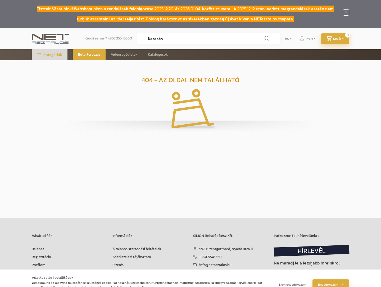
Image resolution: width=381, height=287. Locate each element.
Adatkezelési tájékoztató (131, 256)
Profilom (38, 264)
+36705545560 (120, 38)
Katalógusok (158, 54)
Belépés (38, 248)
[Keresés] (267, 39)
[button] (49, 54)
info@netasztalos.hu (215, 264)
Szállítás (119, 272)
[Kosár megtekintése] (335, 38)
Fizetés (118, 264)
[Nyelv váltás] (287, 38)
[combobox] (208, 38)
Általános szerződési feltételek (136, 248)
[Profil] (307, 38)
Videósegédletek (124, 54)
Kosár (36, 272)
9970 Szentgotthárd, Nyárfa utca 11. (226, 248)
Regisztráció (41, 256)
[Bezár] (346, 12)
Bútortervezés (89, 54)
